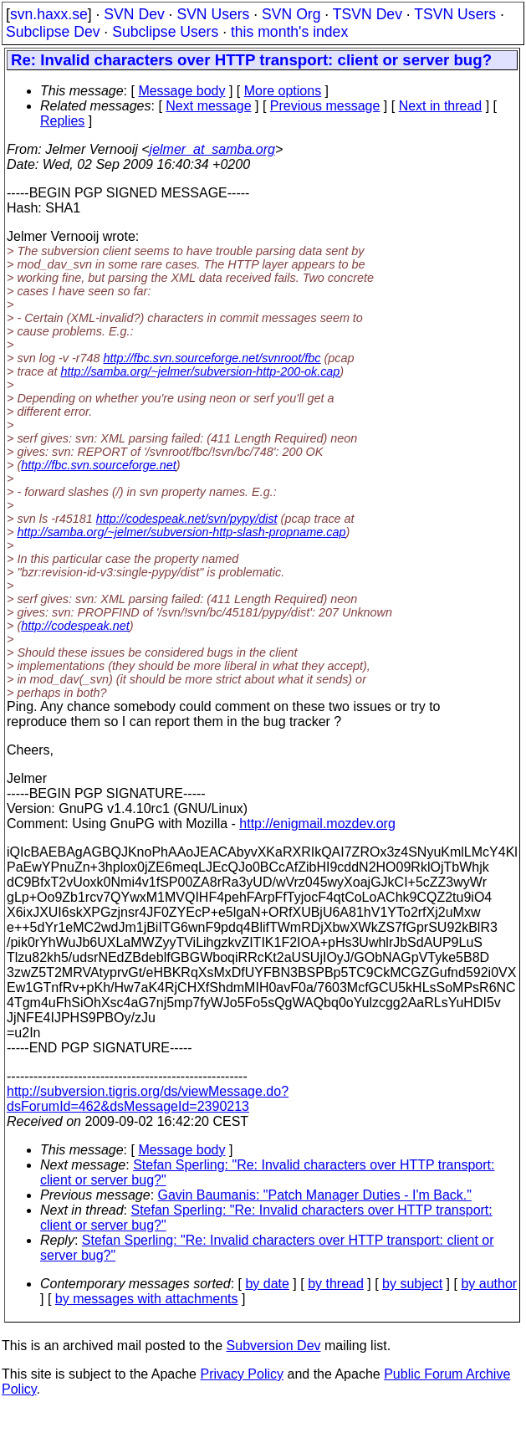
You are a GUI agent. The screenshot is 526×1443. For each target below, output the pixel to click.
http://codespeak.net (75, 625)
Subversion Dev (274, 1345)
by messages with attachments (146, 1299)
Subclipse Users (165, 31)
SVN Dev (134, 14)
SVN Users (212, 14)
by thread (336, 1284)
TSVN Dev (367, 14)
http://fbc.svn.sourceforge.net (98, 465)
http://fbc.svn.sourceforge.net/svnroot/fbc (212, 358)
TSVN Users (455, 14)
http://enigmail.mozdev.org (317, 823)
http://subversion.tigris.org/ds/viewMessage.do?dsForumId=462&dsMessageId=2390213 (148, 1098)
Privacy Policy (241, 1374)
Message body (181, 91)
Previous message (325, 106)
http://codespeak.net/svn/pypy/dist (187, 518)
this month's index (289, 31)
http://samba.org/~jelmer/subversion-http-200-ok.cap (200, 371)
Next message (208, 106)
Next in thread (441, 106)
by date (267, 1284)
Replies (62, 121)
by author (489, 1284)
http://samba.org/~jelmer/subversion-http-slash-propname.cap (181, 532)
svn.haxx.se (49, 14)
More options (283, 91)
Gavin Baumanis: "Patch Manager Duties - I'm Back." (315, 1195)
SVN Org (291, 14)
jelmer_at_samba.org (212, 149)
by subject (412, 1284)
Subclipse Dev (53, 31)
